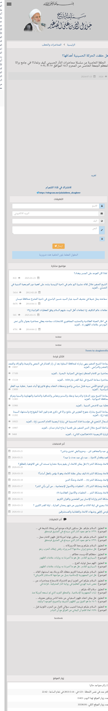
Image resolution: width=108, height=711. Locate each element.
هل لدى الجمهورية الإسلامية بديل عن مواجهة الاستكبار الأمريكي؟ (60, 575)
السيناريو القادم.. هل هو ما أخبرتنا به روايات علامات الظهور (63, 558)
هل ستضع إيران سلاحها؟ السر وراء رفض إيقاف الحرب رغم (63, 549)
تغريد (89, 175)
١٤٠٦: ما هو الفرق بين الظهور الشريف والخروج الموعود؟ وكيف (62, 601)
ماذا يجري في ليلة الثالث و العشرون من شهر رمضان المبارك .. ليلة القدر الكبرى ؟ (66, 505)
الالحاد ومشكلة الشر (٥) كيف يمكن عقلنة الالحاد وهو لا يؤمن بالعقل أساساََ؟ (69, 473)
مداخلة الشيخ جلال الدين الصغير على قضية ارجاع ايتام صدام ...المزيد (70, 428)
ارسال (54, 246)
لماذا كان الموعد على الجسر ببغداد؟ (86, 273)
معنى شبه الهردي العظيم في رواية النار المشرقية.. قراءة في (63, 584)
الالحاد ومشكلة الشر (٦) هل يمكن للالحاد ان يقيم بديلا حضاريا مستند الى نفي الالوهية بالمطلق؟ (59, 464)
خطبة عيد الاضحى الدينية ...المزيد (87, 405)
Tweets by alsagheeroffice (93, 351)
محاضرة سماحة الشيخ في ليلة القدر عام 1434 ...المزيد (78, 380)
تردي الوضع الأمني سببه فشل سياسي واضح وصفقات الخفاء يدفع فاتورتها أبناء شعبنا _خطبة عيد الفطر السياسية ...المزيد (55, 388)
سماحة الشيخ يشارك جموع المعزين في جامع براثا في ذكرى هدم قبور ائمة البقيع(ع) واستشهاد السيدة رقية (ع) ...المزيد (56, 413)
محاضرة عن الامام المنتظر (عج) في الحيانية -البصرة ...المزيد (75, 373)
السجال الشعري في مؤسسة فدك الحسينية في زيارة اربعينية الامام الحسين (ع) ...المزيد (63, 421)
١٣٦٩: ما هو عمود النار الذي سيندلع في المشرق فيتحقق (66, 531)
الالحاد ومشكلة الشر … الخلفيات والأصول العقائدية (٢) (78, 493)
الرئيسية (67, 45)
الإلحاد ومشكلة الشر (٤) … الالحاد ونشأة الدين (82, 480)
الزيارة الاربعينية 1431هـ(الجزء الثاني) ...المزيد (82, 434)
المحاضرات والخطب (47, 45)
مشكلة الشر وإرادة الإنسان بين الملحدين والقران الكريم (78, 499)
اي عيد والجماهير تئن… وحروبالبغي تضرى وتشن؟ (80, 451)
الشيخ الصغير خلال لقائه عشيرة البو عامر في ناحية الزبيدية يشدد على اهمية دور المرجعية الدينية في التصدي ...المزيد (55, 286)
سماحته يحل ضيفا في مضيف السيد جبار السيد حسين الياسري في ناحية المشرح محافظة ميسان (57, 299)
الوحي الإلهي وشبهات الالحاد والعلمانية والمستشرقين (79, 512)
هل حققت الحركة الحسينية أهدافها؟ (81, 56)
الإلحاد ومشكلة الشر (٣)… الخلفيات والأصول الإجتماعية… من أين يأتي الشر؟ (67, 486)
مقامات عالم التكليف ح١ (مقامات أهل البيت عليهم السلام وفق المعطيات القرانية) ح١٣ (62, 310)
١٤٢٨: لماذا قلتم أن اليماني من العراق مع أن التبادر (69, 610)
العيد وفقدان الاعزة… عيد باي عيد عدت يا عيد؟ (81, 457)
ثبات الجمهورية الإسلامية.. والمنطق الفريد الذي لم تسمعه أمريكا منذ (59, 593)
